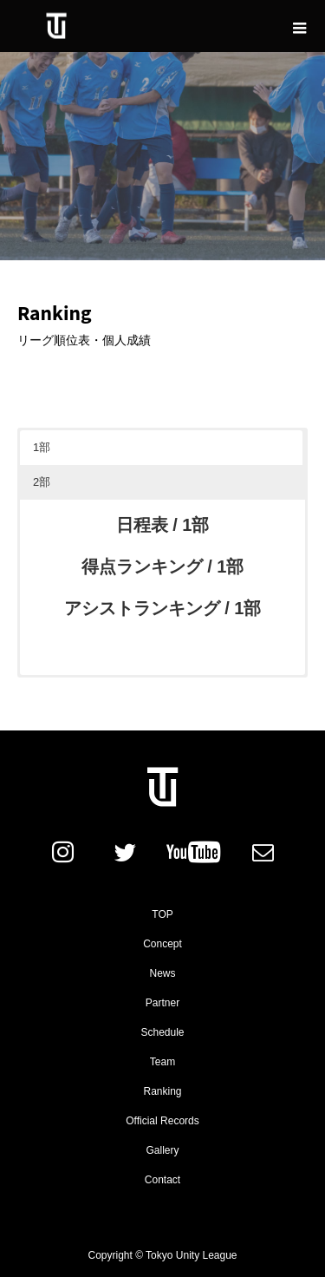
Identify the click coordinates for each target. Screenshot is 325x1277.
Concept (162, 944)
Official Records (162, 1121)
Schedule (162, 1032)
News (162, 973)
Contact (162, 1180)
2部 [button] (41, 481)
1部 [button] (41, 447)
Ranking (162, 1091)
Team (162, 1062)
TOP (162, 914)
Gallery (162, 1150)
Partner (162, 1003)
